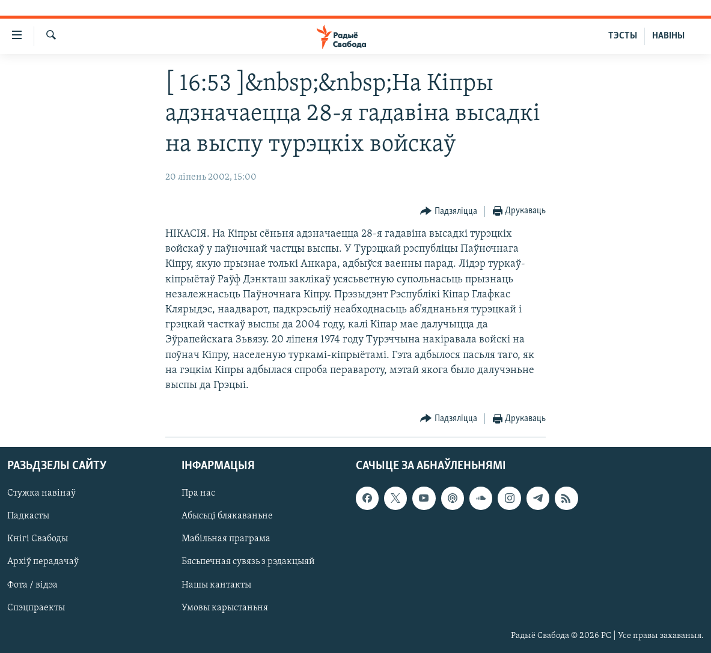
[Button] (448, 212)
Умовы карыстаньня (225, 608)
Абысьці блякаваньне (227, 516)
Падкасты (28, 516)
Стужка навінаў (41, 494)
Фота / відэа (32, 585)
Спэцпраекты (36, 608)
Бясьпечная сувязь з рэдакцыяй (248, 562)
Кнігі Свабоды (37, 539)
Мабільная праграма (226, 539)
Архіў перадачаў (43, 562)
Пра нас (198, 494)
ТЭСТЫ (622, 36)
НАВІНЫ (668, 36)
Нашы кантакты (216, 585)
